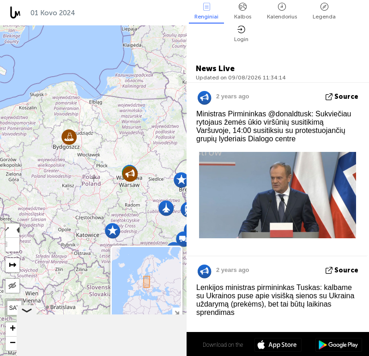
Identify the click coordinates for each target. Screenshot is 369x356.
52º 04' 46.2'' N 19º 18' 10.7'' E (150, 344)
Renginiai (206, 11)
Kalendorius (282, 11)
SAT (14, 308)
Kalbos (242, 11)
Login (241, 33)
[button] (130, 174)
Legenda (324, 11)
